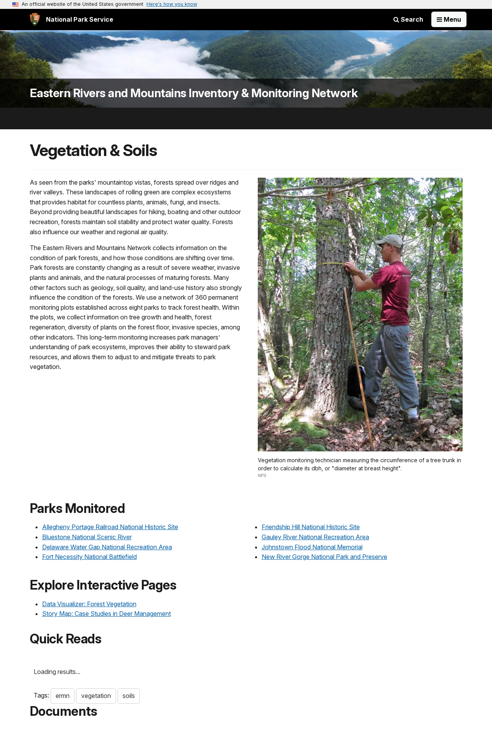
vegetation (96, 696)
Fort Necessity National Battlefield (89, 557)
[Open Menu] (448, 19)
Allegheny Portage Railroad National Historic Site (110, 527)
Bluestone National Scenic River (87, 537)
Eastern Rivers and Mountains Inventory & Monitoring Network (194, 93)
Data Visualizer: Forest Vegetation (89, 604)
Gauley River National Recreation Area (315, 537)
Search (408, 19)
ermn (63, 696)
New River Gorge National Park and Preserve (324, 557)
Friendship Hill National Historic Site (311, 527)
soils (129, 696)
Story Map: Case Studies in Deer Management (106, 613)
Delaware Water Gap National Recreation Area (107, 547)
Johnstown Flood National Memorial (312, 547)
